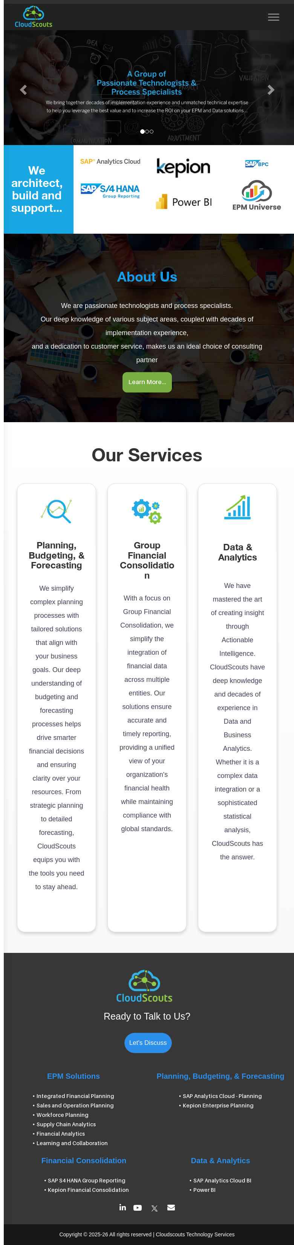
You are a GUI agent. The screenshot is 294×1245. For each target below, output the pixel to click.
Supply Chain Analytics (66, 1124)
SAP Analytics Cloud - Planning (222, 1096)
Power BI (204, 1190)
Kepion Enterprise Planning (218, 1105)
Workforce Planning (63, 1115)
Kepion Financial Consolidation (88, 1190)
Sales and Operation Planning (75, 1105)
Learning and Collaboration (72, 1143)
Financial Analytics (61, 1133)
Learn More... (147, 382)
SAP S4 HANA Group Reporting (87, 1180)
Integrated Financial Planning (75, 1096)
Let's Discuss (148, 1042)
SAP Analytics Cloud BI (222, 1180)
